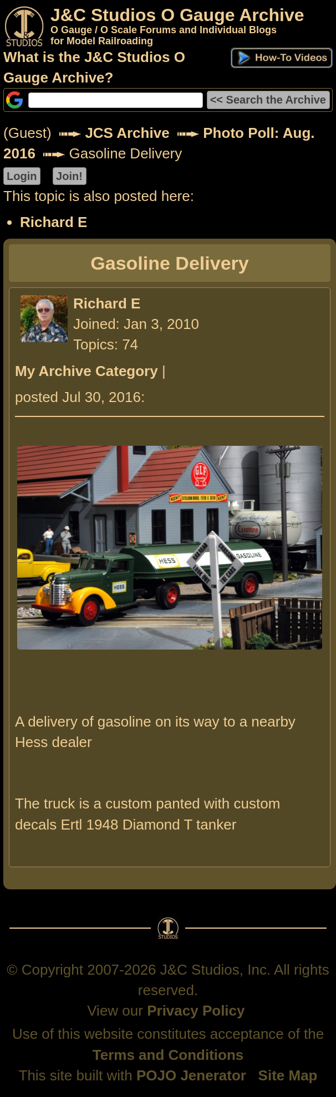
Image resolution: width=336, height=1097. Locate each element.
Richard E (53, 222)
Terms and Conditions (168, 1055)
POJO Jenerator (191, 1075)
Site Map (288, 1075)
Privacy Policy (196, 1010)
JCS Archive (127, 133)
